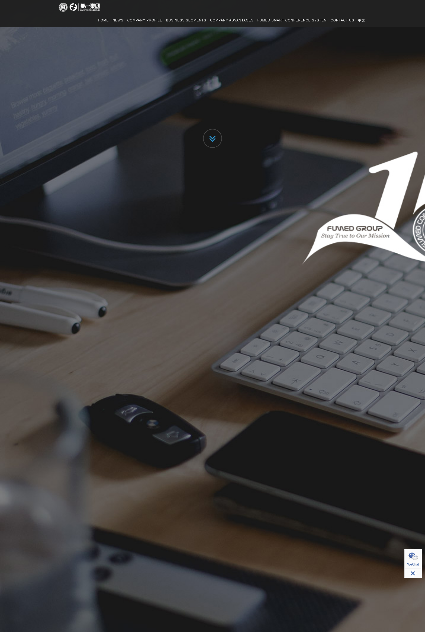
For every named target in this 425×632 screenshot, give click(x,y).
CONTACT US (342, 20)
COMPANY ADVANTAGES (231, 20)
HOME (103, 20)
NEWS (117, 20)
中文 (361, 20)
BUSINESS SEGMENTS (186, 20)
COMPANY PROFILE (144, 20)
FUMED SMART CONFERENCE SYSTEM (292, 20)
